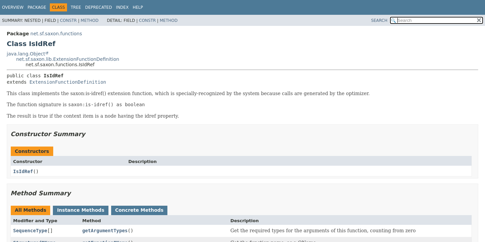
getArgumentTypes (105, 230)
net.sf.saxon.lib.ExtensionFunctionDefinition (67, 59)
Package (37, 7)
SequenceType (30, 230)
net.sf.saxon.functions (56, 33)
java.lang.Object (26, 53)
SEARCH (379, 20)
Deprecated (98, 7)
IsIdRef (23, 171)
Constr (68, 20)
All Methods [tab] (30, 210)
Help (138, 7)
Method (90, 20)
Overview (13, 7)
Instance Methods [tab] (80, 210)
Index (122, 7)
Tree (76, 7)
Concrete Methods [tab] (139, 210)
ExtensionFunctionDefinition (67, 82)
